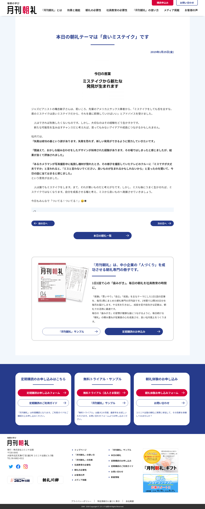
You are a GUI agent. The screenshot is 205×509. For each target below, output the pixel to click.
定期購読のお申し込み (121, 460)
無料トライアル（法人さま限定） (102, 393)
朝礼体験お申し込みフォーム (161, 393)
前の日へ (43, 223)
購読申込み (162, 2)
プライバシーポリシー (81, 501)
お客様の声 (191, 10)
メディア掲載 (171, 10)
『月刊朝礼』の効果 (83, 459)
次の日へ (162, 223)
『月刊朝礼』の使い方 (146, 10)
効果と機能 (73, 10)
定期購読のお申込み (133, 331)
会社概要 (130, 501)
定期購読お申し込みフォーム (43, 393)
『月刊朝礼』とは (51, 10)
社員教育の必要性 (116, 10)
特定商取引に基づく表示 (108, 501)
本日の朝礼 (116, 455)
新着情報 (115, 477)
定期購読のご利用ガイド (43, 403)
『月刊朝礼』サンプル (71, 331)
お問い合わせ (187, 2)
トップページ (80, 449)
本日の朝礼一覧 (102, 235)
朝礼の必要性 (93, 10)
